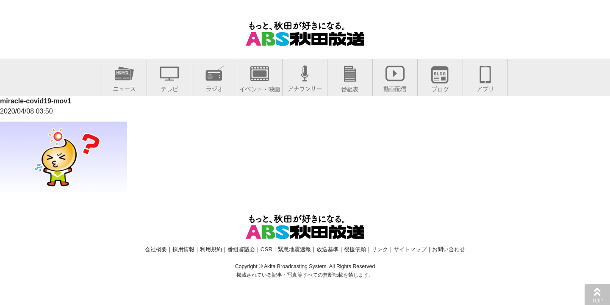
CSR (266, 249)
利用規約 (211, 249)
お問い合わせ (448, 249)
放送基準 (327, 249)
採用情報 (183, 249)
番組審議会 (241, 249)
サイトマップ (410, 249)
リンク (380, 249)
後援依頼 (355, 249)
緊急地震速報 (294, 249)
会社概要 (156, 249)
